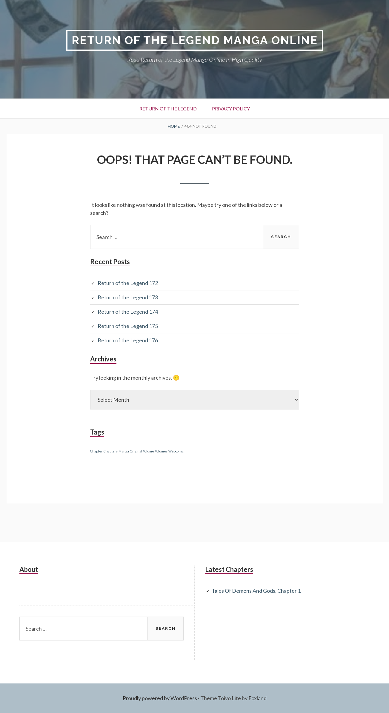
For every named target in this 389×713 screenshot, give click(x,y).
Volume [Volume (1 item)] (148, 451)
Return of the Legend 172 (128, 283)
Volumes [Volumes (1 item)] (161, 451)
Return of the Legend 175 (128, 326)
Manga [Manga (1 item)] (124, 451)
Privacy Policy (231, 108)
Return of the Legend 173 (128, 297)
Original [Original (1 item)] (136, 451)
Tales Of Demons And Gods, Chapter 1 (256, 590)
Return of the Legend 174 (128, 311)
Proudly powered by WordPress (160, 698)
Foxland (257, 698)
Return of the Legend (168, 108)
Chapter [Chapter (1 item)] (96, 451)
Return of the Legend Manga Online (195, 40)
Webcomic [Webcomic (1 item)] (176, 451)
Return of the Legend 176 (128, 340)
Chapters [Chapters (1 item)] (111, 451)
